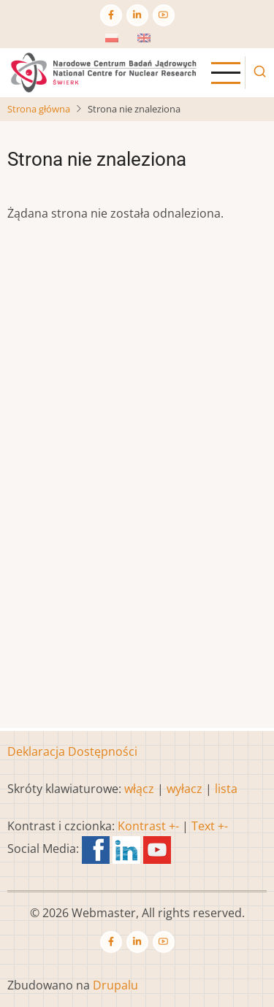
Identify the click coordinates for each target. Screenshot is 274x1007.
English (157, 42)
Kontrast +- (148, 826)
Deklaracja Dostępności (72, 751)
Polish (122, 42)
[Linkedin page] (137, 15)
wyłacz (184, 789)
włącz (139, 789)
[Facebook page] (111, 15)
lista (226, 789)
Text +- (209, 826)
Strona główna (38, 108)
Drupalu (115, 985)
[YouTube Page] (164, 15)
